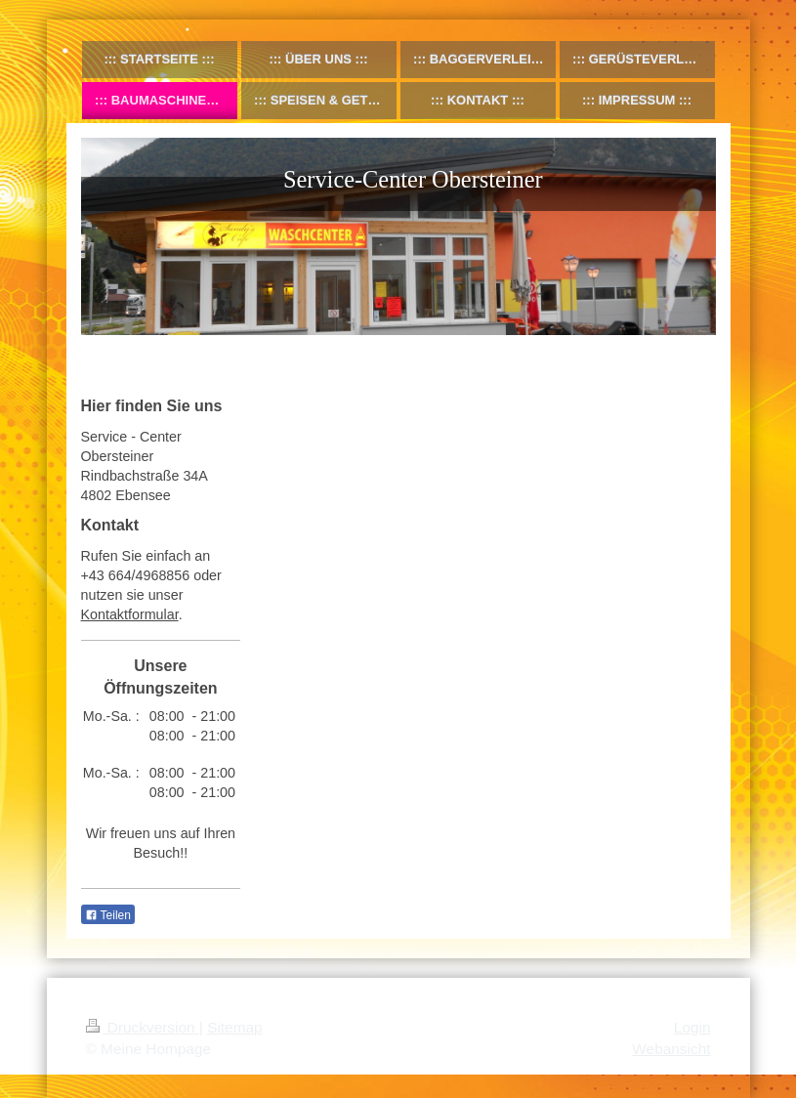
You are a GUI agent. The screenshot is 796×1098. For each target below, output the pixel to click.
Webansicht (671, 1048)
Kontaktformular (130, 614)
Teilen (108, 915)
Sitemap (234, 1027)
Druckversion (142, 1027)
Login (692, 1027)
